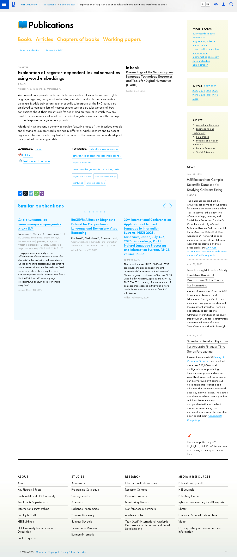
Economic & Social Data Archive (198, 515)
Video (182, 521)
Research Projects (136, 496)
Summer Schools (81, 521)
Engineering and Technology (203, 130)
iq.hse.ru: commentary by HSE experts (201, 502)
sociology (213, 56)
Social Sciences (205, 152)
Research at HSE (54, 50)
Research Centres (136, 489)
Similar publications (41, 205)
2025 (195, 91)
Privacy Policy (68, 552)
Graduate (77, 502)
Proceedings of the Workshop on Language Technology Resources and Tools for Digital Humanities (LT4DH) (149, 78)
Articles (44, 39)
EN (207, 4)
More (195, 98)
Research (133, 476)
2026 (213, 86)
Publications (50, 25)
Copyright (53, 552)
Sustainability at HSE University (37, 496)
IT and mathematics (203, 49)
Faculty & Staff (27, 515)
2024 (202, 91)
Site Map (82, 552)
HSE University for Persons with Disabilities (37, 529)
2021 (195, 95)
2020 (202, 95)
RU (203, 4)
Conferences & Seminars (140, 509)
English (38, 149)
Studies (77, 476)
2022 (215, 91)
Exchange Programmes (85, 509)
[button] (85, 212)
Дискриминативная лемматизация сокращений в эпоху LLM (39, 224)
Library (182, 509)
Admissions (78, 483)
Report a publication (29, 50)
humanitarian (199, 45)
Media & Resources (194, 476)
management (200, 53)
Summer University (82, 515)
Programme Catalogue (85, 489)
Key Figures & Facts (29, 489)
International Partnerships (33, 509)
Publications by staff (191, 483)
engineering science (204, 41)
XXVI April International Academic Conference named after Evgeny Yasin (207, 251)
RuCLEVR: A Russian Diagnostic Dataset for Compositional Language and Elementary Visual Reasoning (94, 226)
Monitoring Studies (137, 502)
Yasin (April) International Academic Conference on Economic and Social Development (147, 525)
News (191, 167)
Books (25, 39)
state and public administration (201, 62)
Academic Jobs (134, 515)
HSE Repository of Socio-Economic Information (200, 529)
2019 (208, 95)
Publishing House (189, 496)
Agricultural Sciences (207, 125)
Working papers (122, 39)
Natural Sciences (205, 148)
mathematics (199, 56)
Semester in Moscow (84, 528)
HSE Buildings (26, 521)
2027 (207, 86)
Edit (226, 551)
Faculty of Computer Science (205, 359)
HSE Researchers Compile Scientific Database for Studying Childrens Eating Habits (205, 187)
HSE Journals (186, 489)
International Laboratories (141, 483)
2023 (208, 91)
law (217, 49)
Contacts (41, 552)
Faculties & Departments (33, 502)
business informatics (203, 33)
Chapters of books (78, 39)
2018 (215, 95)
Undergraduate (80, 496)
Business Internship (82, 534)
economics (198, 37)
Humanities (202, 136)
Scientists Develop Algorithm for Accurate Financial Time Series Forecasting (207, 346)
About (23, 476)
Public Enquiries (27, 538)
